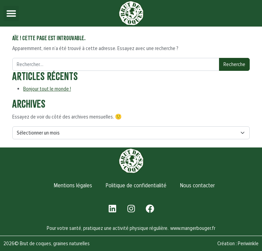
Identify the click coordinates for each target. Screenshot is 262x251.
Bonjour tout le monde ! (47, 88)
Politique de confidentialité (136, 185)
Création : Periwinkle (238, 243)
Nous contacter (197, 185)
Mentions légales (73, 185)
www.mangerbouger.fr (192, 228)
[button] (11, 13)
